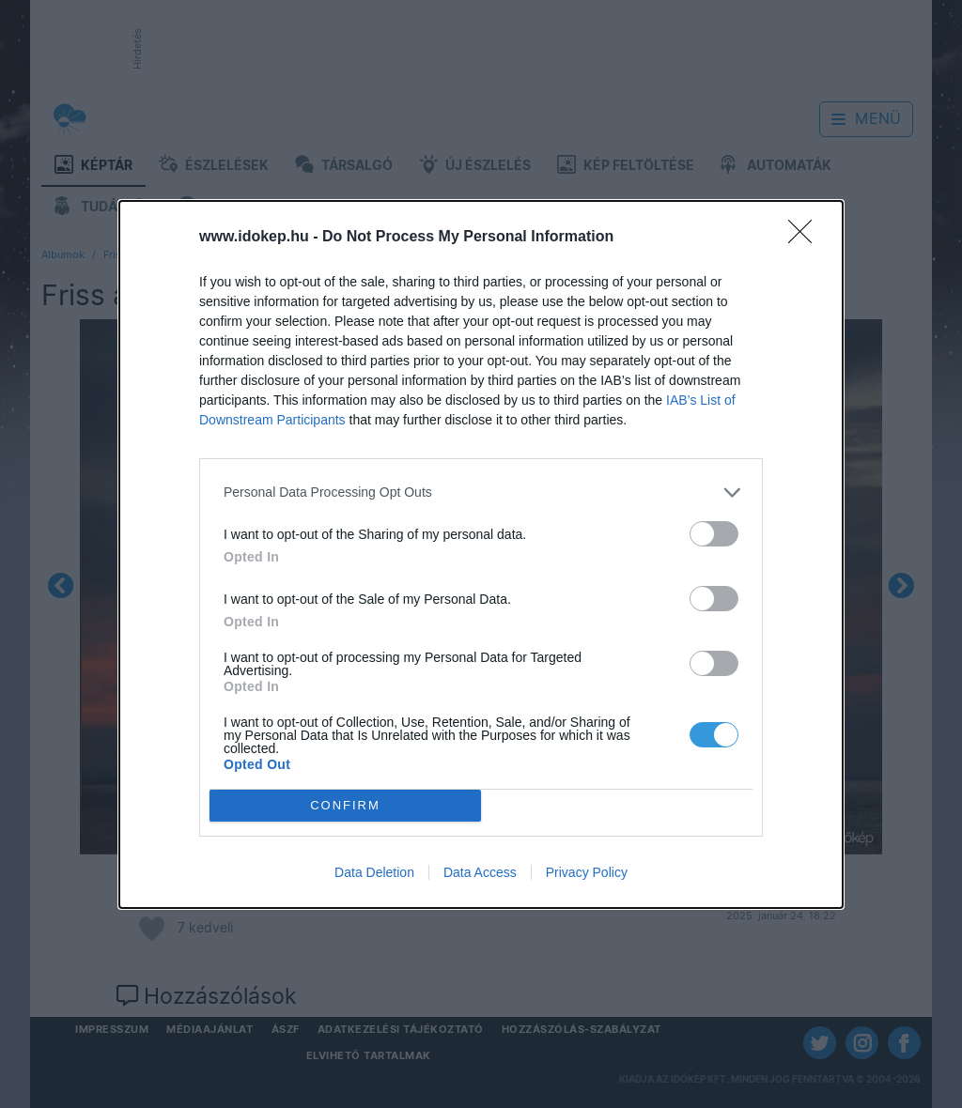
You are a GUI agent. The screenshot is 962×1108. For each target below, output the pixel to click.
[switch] (714, 533)
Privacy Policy (587, 872)
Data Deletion (374, 872)
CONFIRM (345, 805)
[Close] (806, 237)
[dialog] (481, 554)
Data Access (480, 872)
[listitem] (481, 492)
